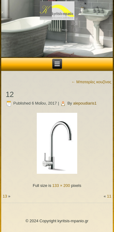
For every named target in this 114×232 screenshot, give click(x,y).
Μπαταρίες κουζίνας (91, 82)
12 (10, 94)
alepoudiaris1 (84, 103)
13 (5, 196)
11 (109, 196)
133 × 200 (61, 185)
